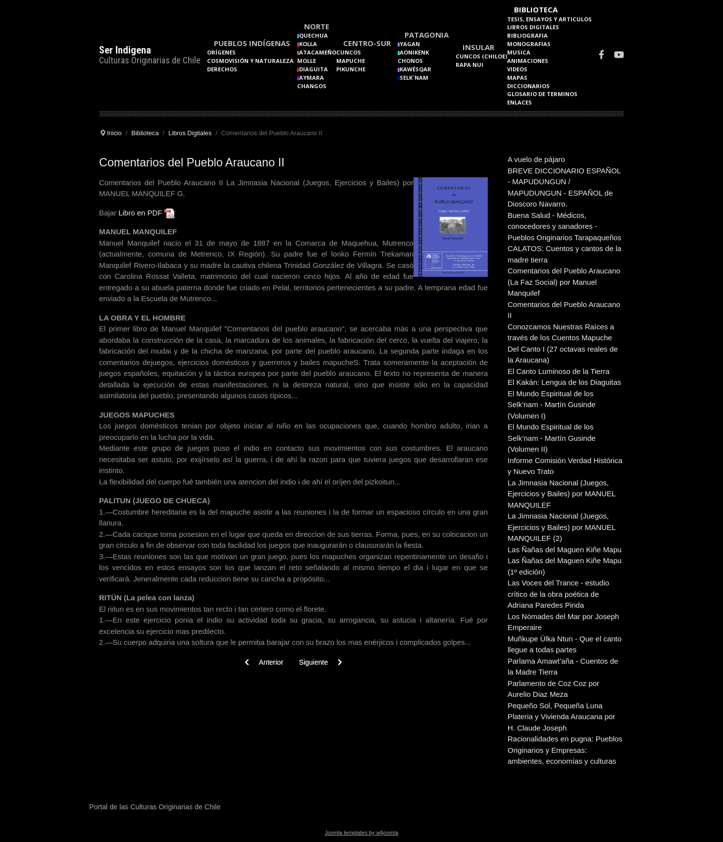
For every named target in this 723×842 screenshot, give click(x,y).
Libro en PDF (140, 213)
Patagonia (427, 35)
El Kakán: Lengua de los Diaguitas (564, 382)
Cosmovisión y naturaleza (250, 60)
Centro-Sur (367, 43)
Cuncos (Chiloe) (481, 56)
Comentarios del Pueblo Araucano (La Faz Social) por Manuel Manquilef (564, 281)
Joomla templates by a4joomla (362, 833)
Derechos (222, 69)
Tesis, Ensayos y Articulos (549, 19)
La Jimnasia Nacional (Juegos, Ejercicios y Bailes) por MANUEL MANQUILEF (562, 493)
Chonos (410, 60)
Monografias (529, 44)
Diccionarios (528, 86)
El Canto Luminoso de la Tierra (559, 371)
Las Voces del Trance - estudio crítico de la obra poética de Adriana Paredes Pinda (558, 594)
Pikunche (350, 69)
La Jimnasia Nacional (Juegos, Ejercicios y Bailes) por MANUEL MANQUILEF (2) (562, 527)
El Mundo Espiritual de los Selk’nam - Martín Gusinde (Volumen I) (552, 404)
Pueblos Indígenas (252, 43)
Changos (311, 86)
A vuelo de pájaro (536, 159)
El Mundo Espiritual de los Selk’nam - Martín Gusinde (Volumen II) (552, 437)
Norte (316, 26)
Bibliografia (527, 35)
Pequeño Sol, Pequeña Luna (555, 705)
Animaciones (527, 60)
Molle (306, 60)
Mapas (517, 77)
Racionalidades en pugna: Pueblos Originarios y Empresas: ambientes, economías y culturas (565, 750)
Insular (478, 47)
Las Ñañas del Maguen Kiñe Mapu (564, 549)
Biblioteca (536, 9)
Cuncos (348, 52)
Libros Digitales (533, 27)
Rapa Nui (469, 64)
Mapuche (350, 60)
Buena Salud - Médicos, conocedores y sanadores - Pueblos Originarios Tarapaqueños (564, 226)
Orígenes (221, 52)
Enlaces (519, 102)
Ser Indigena (125, 50)
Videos (517, 69)
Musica (518, 52)
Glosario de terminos (542, 94)
